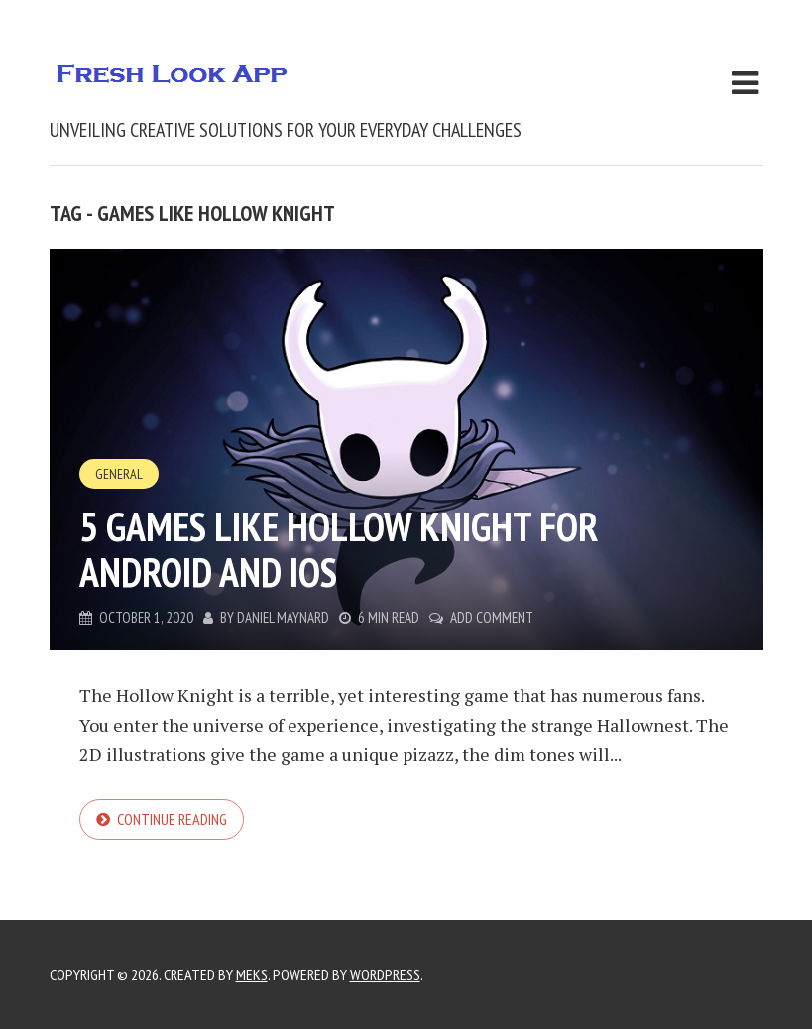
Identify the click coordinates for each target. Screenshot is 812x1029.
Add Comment (491, 617)
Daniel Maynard (283, 617)
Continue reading (172, 819)
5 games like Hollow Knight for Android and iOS (338, 549)
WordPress (385, 974)
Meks (252, 974)
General (119, 474)
